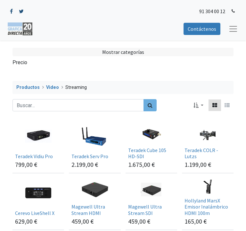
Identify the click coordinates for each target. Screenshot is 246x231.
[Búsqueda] (150, 105)
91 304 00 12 (212, 11)
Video (52, 87)
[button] (198, 105)
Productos (28, 87)
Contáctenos (202, 29)
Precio (19, 62)
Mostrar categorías (123, 52)
